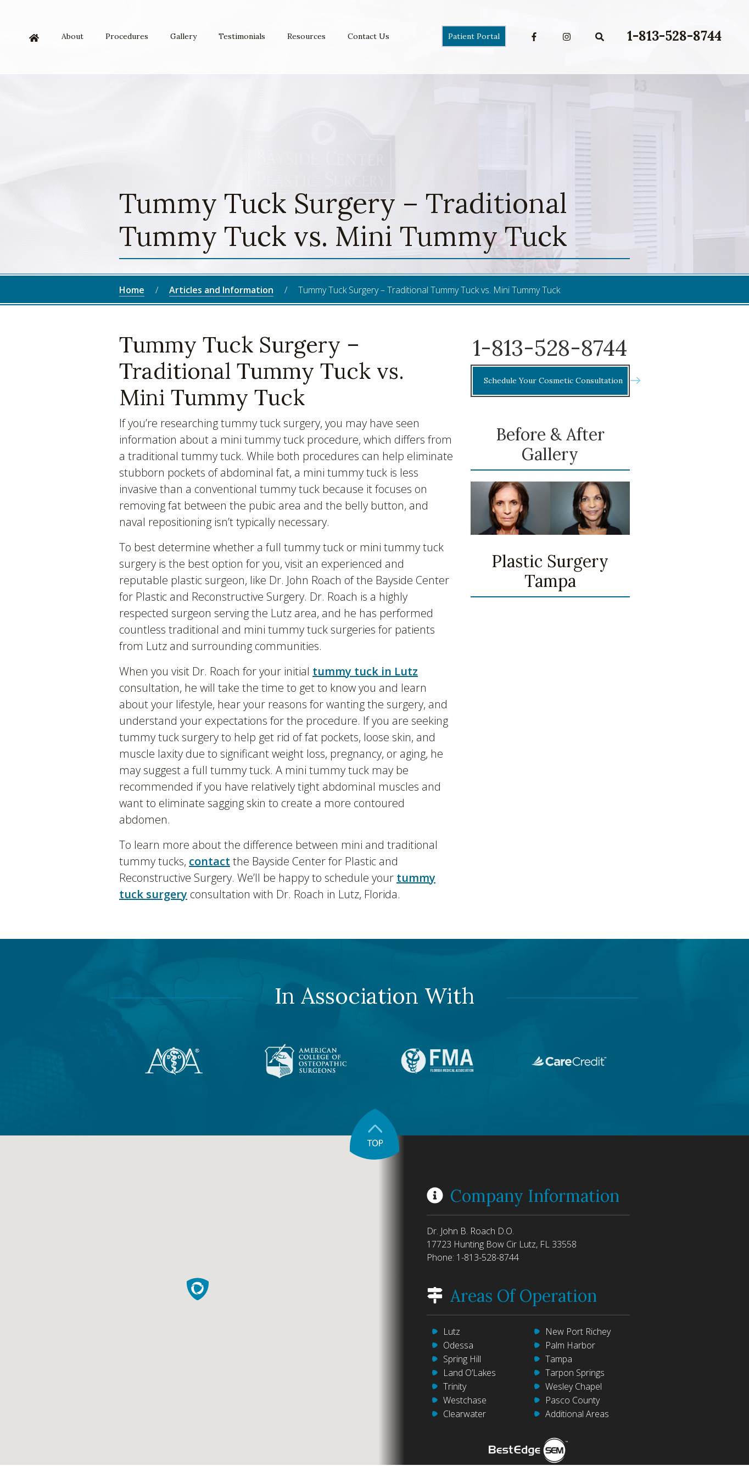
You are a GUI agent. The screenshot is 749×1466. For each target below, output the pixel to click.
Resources (306, 36)
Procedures (126, 36)
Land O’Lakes (469, 1373)
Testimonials (242, 36)
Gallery (183, 36)
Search (599, 36)
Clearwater (464, 1414)
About (72, 36)
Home (34, 37)
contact (209, 861)
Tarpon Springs (575, 1373)
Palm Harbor (570, 1345)
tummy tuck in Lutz (365, 671)
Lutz (451, 1331)
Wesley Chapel (573, 1386)
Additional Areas (577, 1414)
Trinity (454, 1386)
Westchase (465, 1400)
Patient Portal (474, 36)
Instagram (567, 36)
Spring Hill (462, 1359)
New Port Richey (578, 1331)
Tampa (558, 1359)
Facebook (534, 36)
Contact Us (368, 36)
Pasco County (572, 1400)
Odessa (458, 1345)
